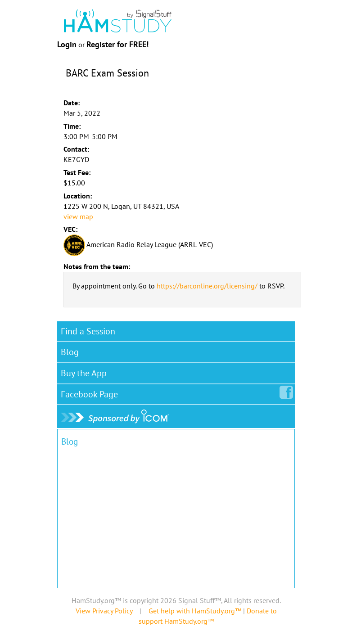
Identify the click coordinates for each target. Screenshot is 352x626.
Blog (70, 352)
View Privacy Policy (104, 610)
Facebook (91, 392)
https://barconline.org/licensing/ (207, 285)
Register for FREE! (117, 44)
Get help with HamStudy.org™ (195, 610)
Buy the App (84, 373)
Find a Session (88, 331)
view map (78, 216)
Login (67, 44)
